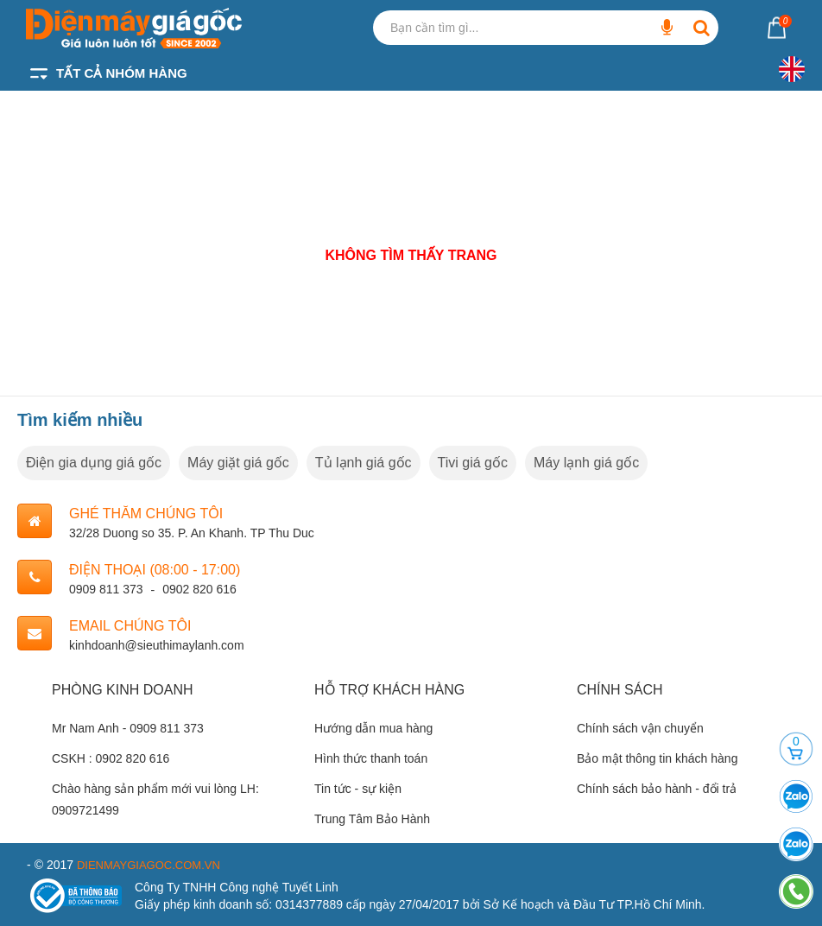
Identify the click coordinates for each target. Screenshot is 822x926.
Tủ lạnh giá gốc (363, 462)
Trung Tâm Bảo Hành (372, 819)
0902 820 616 (199, 589)
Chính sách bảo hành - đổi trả (657, 789)
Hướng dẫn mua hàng (373, 728)
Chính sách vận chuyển (640, 728)
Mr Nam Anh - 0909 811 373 (128, 728)
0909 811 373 (106, 589)
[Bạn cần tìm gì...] (666, 27)
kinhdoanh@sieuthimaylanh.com (156, 645)
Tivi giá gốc (473, 462)
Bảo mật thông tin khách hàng (657, 758)
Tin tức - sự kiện (358, 789)
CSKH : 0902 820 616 (110, 758)
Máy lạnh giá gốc (586, 462)
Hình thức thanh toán (370, 758)
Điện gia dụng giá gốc (93, 462)
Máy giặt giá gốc (238, 462)
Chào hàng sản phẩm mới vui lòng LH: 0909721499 (155, 799)
